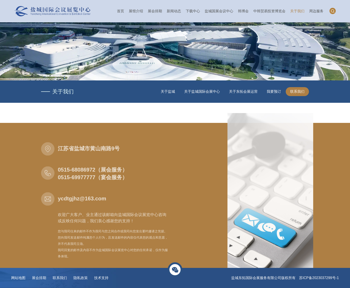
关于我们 (297, 11)
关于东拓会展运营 (243, 91)
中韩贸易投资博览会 (269, 11)
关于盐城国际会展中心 (202, 91)
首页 (120, 11)
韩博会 (243, 11)
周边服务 (316, 11)
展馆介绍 (136, 11)
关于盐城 (168, 91)
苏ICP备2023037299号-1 (319, 278)
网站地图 (18, 278)
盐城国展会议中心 (219, 11)
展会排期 (155, 11)
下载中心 (193, 11)
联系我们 (297, 91)
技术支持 (101, 278)
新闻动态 (174, 11)
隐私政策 (80, 278)
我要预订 (274, 91)
